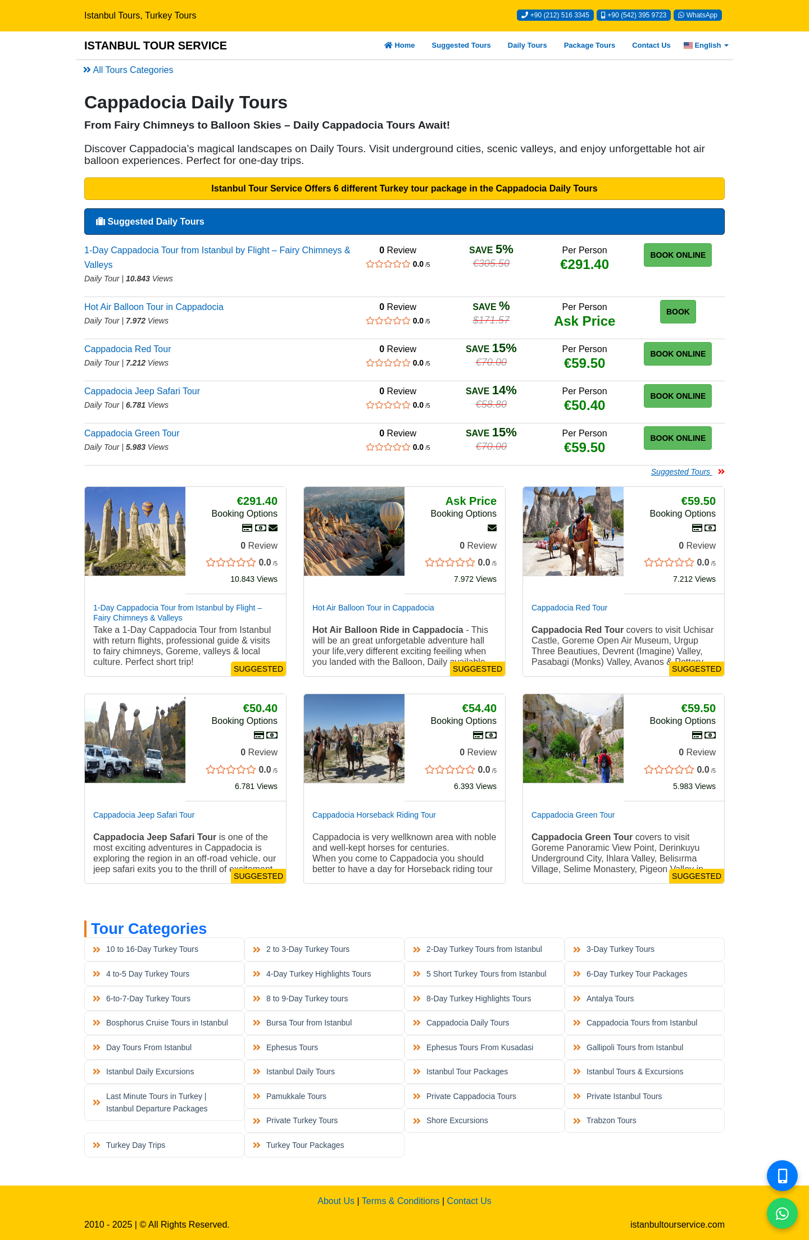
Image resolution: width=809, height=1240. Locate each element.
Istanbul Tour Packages (460, 1071)
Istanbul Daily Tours (294, 1071)
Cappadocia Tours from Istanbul (635, 1022)
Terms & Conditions (401, 1201)
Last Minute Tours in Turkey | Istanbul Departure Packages (150, 1102)
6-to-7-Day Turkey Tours (141, 998)
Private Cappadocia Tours (464, 1096)
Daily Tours (527, 45)
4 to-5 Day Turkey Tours (141, 973)
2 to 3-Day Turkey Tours (301, 949)
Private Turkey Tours (295, 1120)
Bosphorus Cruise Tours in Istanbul (160, 1022)
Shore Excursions (450, 1120)
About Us (335, 1201)
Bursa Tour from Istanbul (302, 1022)
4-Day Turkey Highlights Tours (312, 973)
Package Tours (590, 45)
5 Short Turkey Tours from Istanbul (479, 973)
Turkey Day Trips (129, 1145)
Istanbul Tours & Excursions (628, 1071)
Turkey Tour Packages (298, 1145)
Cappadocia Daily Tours (461, 1022)
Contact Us (651, 45)
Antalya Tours (603, 998)
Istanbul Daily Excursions (143, 1071)
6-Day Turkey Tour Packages (630, 973)
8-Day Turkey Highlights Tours (472, 998)
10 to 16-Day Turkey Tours (145, 949)
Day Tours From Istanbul (142, 1047)
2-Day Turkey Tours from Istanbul (477, 949)
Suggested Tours (461, 45)
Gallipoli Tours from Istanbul (628, 1047)
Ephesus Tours (285, 1047)
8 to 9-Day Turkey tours (300, 998)
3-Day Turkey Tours (614, 949)
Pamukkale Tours (289, 1096)
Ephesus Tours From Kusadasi (473, 1047)
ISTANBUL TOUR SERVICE (155, 45)
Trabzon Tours (604, 1120)
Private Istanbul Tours (617, 1096)
